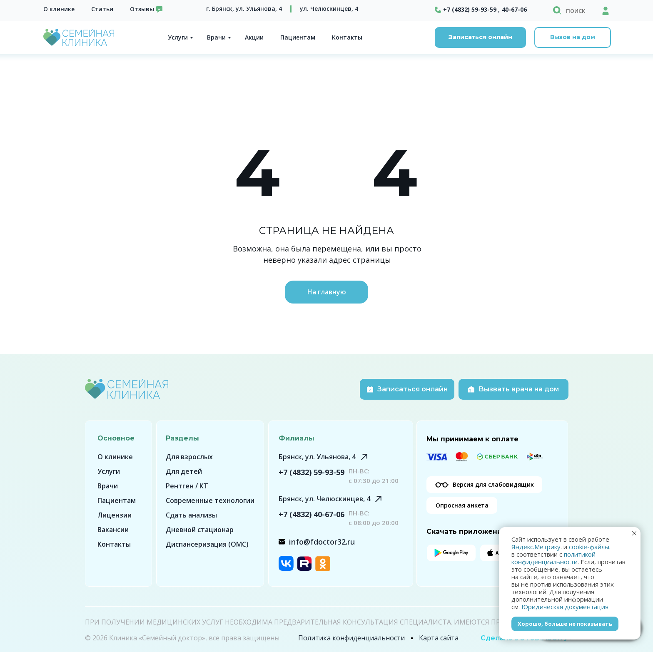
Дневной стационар (200, 529)
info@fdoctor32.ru (322, 542)
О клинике (59, 9)
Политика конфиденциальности (351, 637)
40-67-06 (514, 9)
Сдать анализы (191, 515)
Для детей (184, 471)
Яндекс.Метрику (536, 547)
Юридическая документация (564, 606)
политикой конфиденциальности (553, 558)
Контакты (347, 37)
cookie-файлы (589, 547)
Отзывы (142, 9)
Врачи (216, 37)
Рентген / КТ (187, 485)
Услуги (178, 37)
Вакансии (113, 529)
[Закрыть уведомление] (634, 533)
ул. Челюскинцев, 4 (329, 8)
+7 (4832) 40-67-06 (311, 514)
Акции (254, 37)
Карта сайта (439, 637)
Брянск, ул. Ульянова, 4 (317, 456)
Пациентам (297, 37)
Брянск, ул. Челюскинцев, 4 (324, 498)
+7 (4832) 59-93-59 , (471, 9)
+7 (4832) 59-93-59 (311, 472)
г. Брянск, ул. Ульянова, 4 (244, 8)
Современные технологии (210, 500)
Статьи (102, 9)
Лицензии (114, 515)
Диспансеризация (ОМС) (207, 544)
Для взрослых (189, 456)
